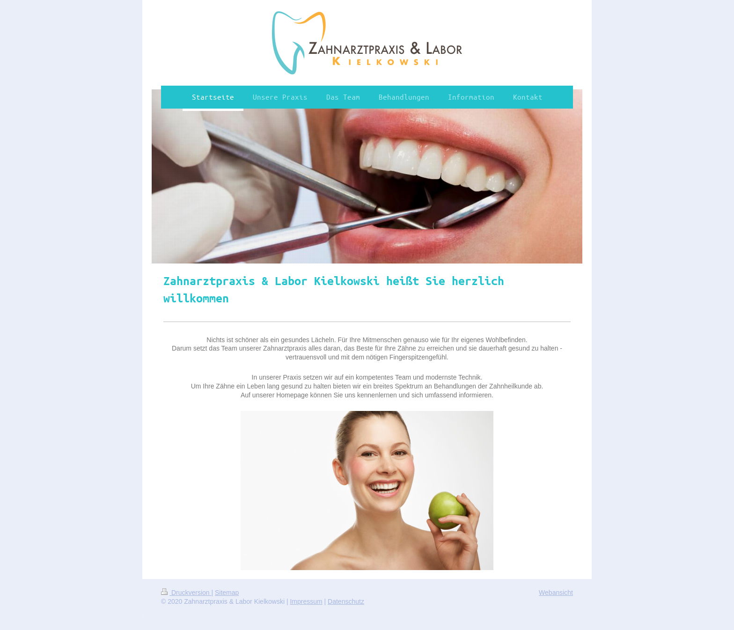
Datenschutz (346, 601)
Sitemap (227, 592)
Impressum (306, 601)
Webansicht (556, 592)
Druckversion (186, 592)
